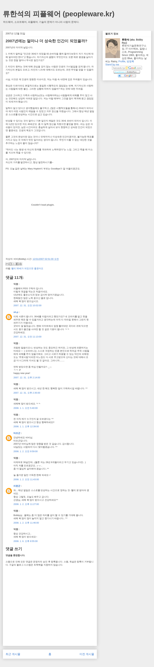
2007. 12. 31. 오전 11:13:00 (27, 336)
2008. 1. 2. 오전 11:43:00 (26, 479)
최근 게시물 (13, 654)
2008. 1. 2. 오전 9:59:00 (25, 451)
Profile (121, 61)
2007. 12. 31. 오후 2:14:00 (26, 377)
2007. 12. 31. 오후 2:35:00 (26, 392)
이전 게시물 (86, 654)
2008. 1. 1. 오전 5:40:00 (25, 408)
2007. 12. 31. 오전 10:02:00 (27, 305)
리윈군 (16, 486)
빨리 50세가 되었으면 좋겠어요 (27, 268)
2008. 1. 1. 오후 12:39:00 (26, 426)
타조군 (16, 433)
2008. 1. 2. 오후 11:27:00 (26, 504)
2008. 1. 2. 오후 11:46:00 (26, 522)
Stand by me (112, 64)
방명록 (130, 61)
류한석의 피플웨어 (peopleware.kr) (58, 14)
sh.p (15, 312)
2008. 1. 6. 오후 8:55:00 (25, 541)
